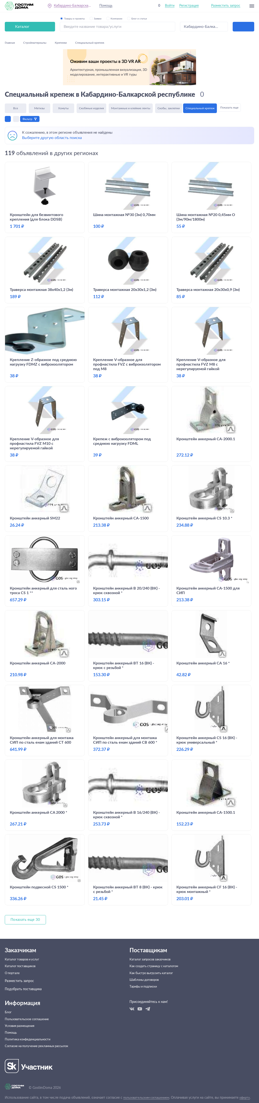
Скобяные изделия (91, 71)
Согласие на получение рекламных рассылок (40, 1036)
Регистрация (189, 7)
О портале (13, 956)
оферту (10, 1092)
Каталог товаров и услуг (24, 939)
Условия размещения (21, 1012)
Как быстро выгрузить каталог (153, 956)
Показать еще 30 (26, 899)
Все (15, 71)
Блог (8, 996)
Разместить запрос (225, 7)
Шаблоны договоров (146, 964)
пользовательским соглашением (148, 1088)
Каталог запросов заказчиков (152, 939)
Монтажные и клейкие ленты (130, 71)
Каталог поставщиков (22, 948)
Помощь (107, 7)
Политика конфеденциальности (29, 1028)
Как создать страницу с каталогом (156, 948)
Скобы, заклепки (169, 71)
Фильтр (29, 83)
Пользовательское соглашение (29, 1004)
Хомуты (63, 71)
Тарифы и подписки (145, 972)
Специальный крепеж (201, 71)
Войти (170, 7)
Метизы (39, 71)
